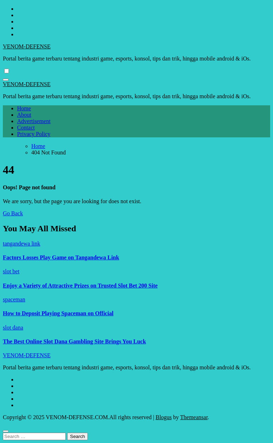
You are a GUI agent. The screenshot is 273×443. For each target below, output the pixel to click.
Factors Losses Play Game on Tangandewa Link (61, 257)
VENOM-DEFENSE (26, 46)
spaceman (14, 299)
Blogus (164, 417)
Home (24, 108)
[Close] (6, 431)
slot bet (11, 271)
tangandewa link (21, 244)
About (24, 115)
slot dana (13, 328)
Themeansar (194, 417)
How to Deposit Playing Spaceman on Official (58, 313)
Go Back (13, 213)
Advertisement (33, 121)
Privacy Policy (33, 134)
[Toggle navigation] (6, 80)
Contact (26, 128)
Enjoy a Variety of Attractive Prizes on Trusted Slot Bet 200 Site (80, 286)
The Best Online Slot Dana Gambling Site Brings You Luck (74, 341)
